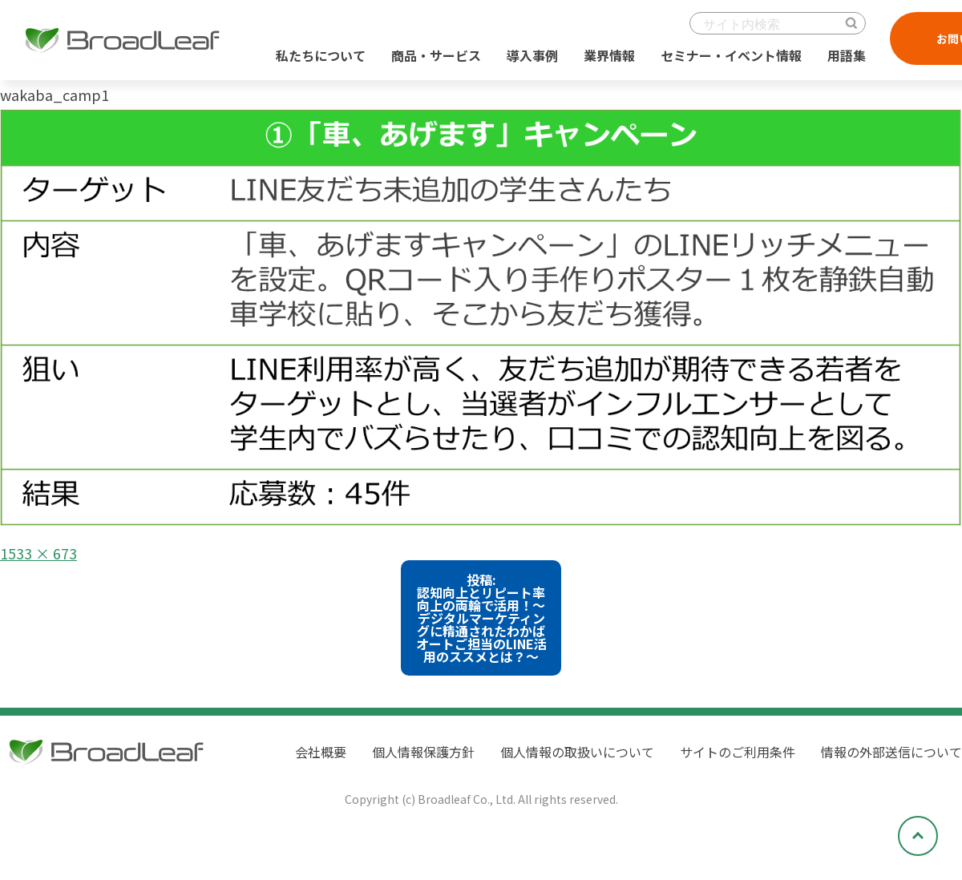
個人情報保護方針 (423, 751)
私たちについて (321, 55)
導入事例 (532, 55)
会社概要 (320, 751)
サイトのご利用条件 (737, 751)
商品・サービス (436, 55)
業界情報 (609, 55)
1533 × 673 (38, 553)
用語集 (846, 55)
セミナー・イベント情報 (731, 55)
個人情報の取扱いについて (577, 751)
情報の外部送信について (891, 751)
